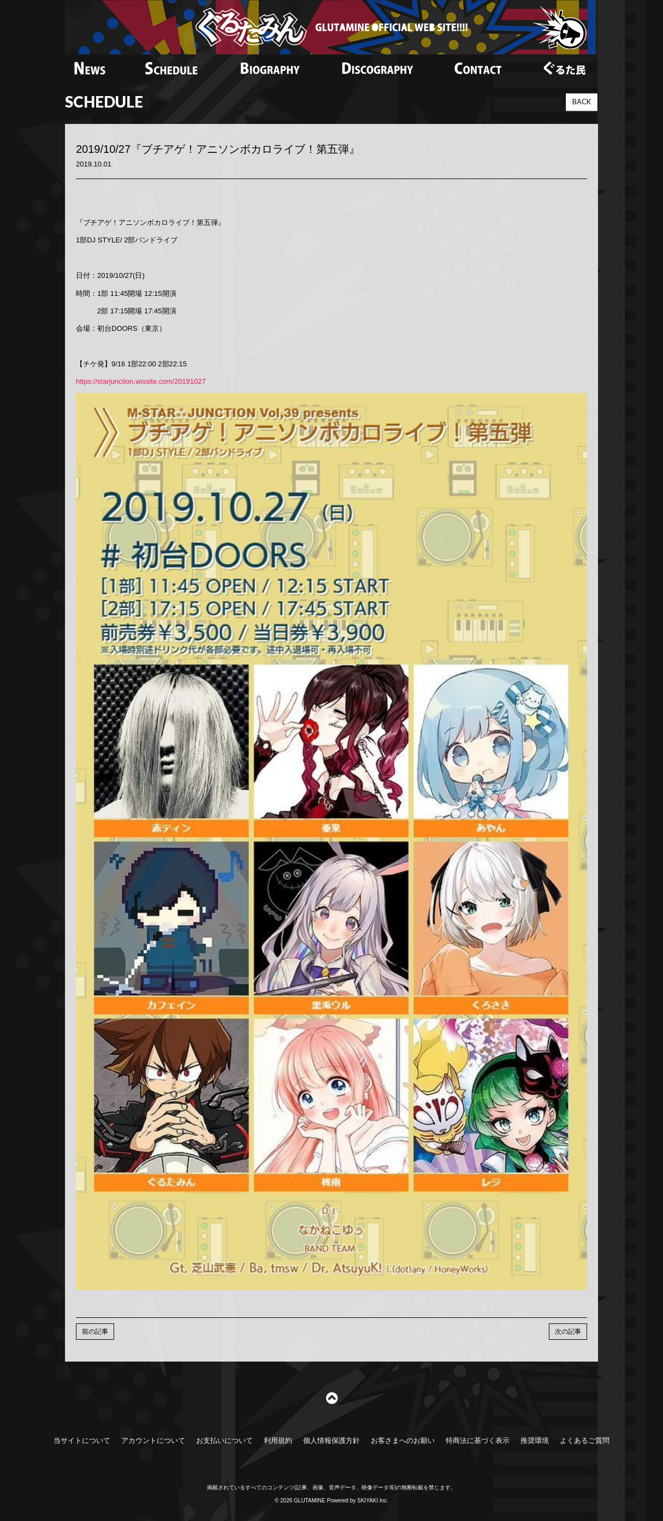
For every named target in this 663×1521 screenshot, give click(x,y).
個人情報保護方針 (331, 1440)
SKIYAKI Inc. (372, 1501)
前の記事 (95, 1331)
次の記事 (568, 1331)
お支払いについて (224, 1440)
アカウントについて (153, 1440)
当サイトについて (82, 1440)
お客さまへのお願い (403, 1440)
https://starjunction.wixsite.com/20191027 (141, 381)
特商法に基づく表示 (478, 1440)
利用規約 (278, 1440)
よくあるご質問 (584, 1440)
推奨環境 (534, 1440)
